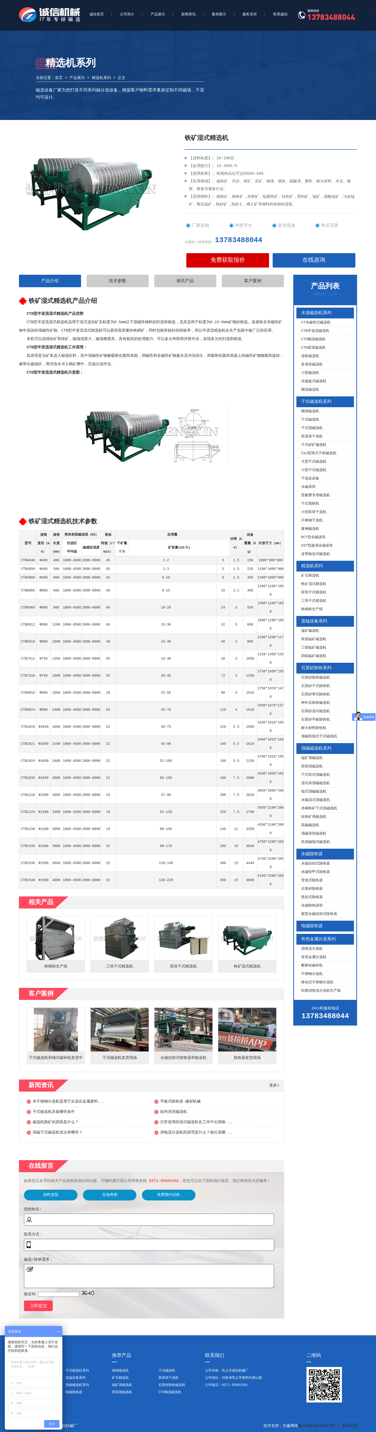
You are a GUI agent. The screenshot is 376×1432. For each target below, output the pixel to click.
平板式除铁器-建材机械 (180, 1101)
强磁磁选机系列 (316, 748)
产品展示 (158, 14)
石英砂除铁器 (312, 889)
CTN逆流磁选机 (313, 348)
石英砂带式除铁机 (315, 694)
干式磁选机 (310, 420)
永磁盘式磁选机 (313, 381)
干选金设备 (310, 479)
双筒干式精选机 (313, 593)
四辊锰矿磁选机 (313, 656)
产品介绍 (50, 281)
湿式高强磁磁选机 (315, 783)
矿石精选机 (310, 576)
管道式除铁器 (312, 880)
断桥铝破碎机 (312, 966)
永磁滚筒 (308, 487)
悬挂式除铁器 (312, 897)
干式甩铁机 (310, 504)
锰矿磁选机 (310, 631)
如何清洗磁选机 (173, 1112)
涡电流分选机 (312, 949)
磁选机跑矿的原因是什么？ (56, 1122)
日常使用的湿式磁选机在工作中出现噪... (196, 1122)
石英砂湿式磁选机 (315, 711)
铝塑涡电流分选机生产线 (321, 991)
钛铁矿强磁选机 (313, 817)
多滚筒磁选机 (312, 365)
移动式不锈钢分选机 (317, 982)
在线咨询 (313, 260)
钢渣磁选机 (310, 411)
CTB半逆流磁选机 (315, 331)
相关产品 (185, 281)
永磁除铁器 (312, 854)
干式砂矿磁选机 (313, 445)
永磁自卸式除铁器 (315, 864)
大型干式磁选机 (313, 462)
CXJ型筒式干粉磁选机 (318, 453)
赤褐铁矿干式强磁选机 (319, 808)
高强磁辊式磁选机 (315, 842)
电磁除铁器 (312, 926)
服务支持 (249, 14)
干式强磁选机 (312, 428)
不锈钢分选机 (312, 974)
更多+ (274, 1085)
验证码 (29, 1294)
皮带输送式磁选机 (315, 554)
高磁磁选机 (310, 825)
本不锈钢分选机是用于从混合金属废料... (69, 1101)
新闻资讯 (188, 14)
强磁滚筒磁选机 (313, 834)
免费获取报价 (228, 260)
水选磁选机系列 (316, 312)
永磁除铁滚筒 (312, 906)
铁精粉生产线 (312, 609)
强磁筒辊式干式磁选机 (319, 736)
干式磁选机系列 (316, 401)
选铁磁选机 (310, 356)
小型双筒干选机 (313, 512)
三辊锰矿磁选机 (313, 648)
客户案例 (252, 281)
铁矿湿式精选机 (313, 584)
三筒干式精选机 (313, 601)
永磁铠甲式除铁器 (315, 872)
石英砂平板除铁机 (315, 720)
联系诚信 (280, 14)
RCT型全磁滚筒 (313, 537)
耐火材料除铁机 (313, 728)
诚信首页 (96, 14)
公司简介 (127, 14)
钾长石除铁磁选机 (315, 703)
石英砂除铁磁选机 (315, 678)
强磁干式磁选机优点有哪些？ (57, 1132)
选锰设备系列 (314, 621)
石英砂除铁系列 (316, 668)
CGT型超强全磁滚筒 (317, 546)
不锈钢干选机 (312, 521)
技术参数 (117, 281)
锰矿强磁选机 (312, 758)
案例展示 (219, 14)
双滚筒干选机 (312, 437)
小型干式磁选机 (313, 470)
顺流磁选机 (310, 390)
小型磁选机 (310, 373)
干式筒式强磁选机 (315, 775)
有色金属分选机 (313, 957)
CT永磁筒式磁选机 (316, 323)
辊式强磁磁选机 (313, 792)
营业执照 (349, 1426)
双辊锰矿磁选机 (313, 639)
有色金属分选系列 (318, 939)
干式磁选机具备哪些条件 (54, 1112)
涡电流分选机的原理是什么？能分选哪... (196, 1132)
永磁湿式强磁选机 (315, 800)
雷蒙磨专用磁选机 (315, 495)
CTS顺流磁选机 (313, 339)
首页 (59, 78)
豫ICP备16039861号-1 (319, 1426)
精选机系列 (101, 78)
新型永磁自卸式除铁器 (319, 914)
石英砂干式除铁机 (315, 686)
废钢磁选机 (310, 529)
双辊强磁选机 (312, 766)
